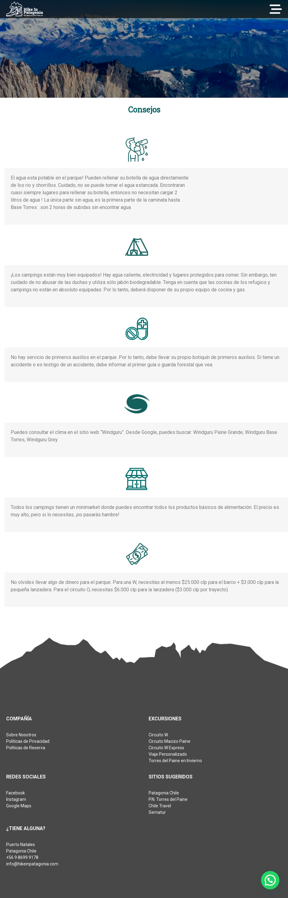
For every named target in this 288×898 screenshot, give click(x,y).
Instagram (16, 799)
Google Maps (18, 805)
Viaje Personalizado (168, 754)
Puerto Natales (20, 844)
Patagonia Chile (164, 792)
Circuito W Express (166, 747)
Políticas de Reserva (25, 747)
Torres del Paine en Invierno (175, 760)
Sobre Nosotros (21, 734)
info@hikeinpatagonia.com (32, 863)
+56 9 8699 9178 (22, 857)
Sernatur (157, 812)
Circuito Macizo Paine (169, 741)
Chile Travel (160, 805)
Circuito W (158, 734)
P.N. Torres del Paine (168, 799)
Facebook (15, 792)
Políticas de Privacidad (27, 741)
